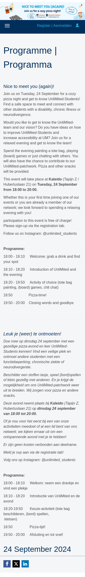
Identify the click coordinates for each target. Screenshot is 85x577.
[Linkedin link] (25, 563)
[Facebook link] (7, 563)
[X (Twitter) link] (16, 563)
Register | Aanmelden (54, 25)
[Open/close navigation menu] (7, 26)
